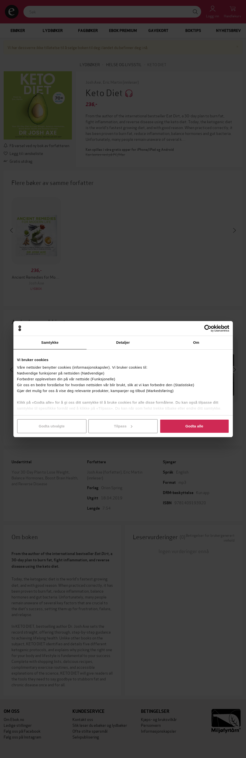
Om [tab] (196, 342)
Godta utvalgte (52, 426)
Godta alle (194, 426)
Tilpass (123, 426)
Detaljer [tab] (123, 342)
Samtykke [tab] (50, 342)
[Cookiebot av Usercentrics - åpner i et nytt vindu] (208, 328)
